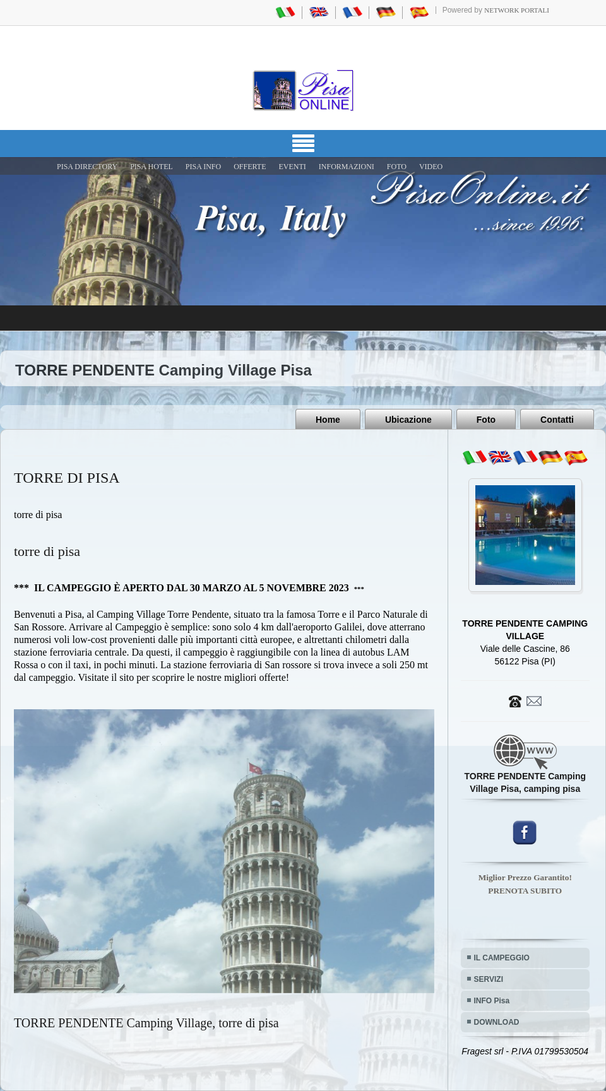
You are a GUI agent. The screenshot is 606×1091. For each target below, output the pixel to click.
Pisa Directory (87, 166)
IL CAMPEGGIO (502, 957)
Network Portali (516, 10)
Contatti (557, 420)
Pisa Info (203, 166)
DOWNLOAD (497, 1022)
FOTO (397, 166)
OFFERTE (250, 166)
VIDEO (431, 166)
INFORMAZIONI (346, 166)
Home (328, 420)
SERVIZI (488, 979)
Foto (486, 420)
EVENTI (292, 166)
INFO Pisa (492, 1000)
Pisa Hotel (151, 166)
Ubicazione (408, 420)
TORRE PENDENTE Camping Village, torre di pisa (146, 1023)
